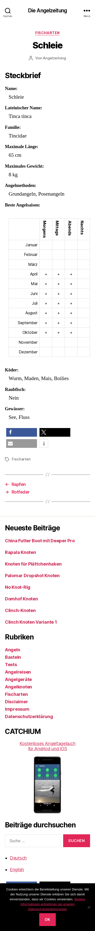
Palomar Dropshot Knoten (32, 575)
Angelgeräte (18, 679)
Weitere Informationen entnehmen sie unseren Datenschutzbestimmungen (52, 904)
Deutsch (18, 858)
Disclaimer (16, 701)
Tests (11, 664)
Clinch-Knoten (20, 610)
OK (47, 919)
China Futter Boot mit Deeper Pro (40, 540)
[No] (88, 907)
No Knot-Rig (17, 587)
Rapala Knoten (20, 552)
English (17, 869)
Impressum (17, 709)
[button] (21, 432)
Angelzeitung (54, 58)
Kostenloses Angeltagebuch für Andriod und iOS (47, 777)
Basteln (13, 657)
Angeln (12, 649)
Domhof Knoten (21, 598)
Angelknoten (18, 686)
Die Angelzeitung (47, 10)
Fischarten (47, 33)
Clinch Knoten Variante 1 (31, 622)
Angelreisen (18, 672)
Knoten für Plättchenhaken (33, 564)
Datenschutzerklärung (29, 716)
